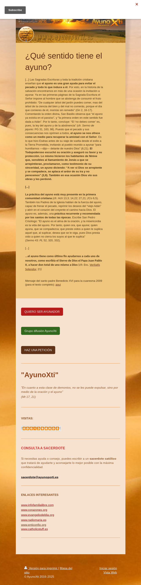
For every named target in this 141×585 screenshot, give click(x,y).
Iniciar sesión (108, 568)
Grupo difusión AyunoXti (40, 331)
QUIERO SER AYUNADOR (42, 311)
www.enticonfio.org (33, 524)
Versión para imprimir (41, 568)
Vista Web (110, 572)
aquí (58, 284)
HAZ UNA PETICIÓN (38, 350)
